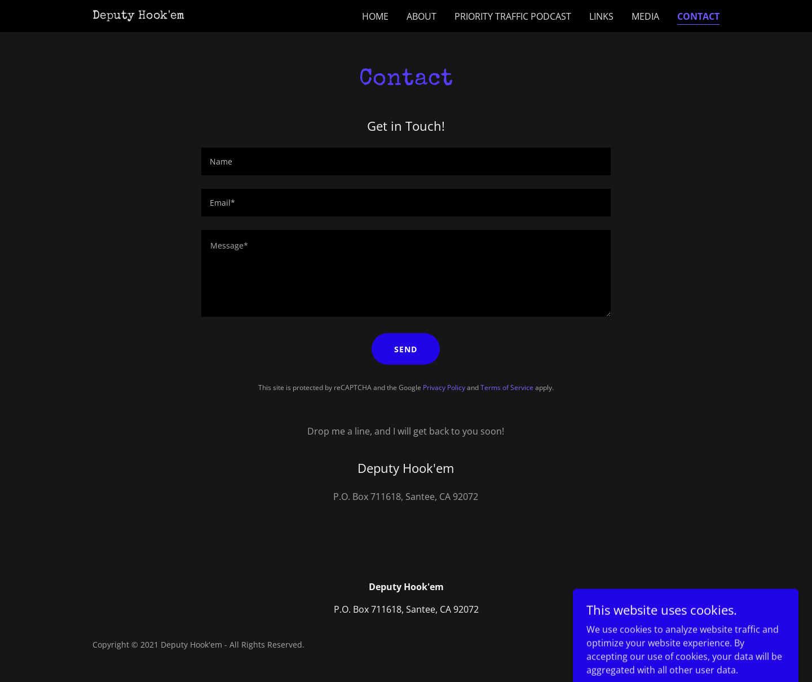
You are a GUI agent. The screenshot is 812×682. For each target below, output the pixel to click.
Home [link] (375, 16)
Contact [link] (698, 16)
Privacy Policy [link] (444, 387)
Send (405, 349)
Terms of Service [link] (506, 387)
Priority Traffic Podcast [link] (512, 16)
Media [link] (645, 16)
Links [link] (601, 16)
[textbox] (405, 161)
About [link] (421, 16)
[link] (138, 15)
